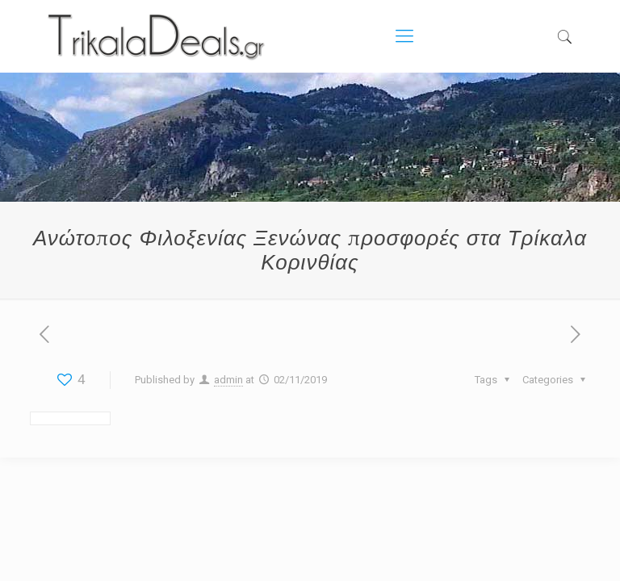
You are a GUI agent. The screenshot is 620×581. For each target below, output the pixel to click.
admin (228, 380)
